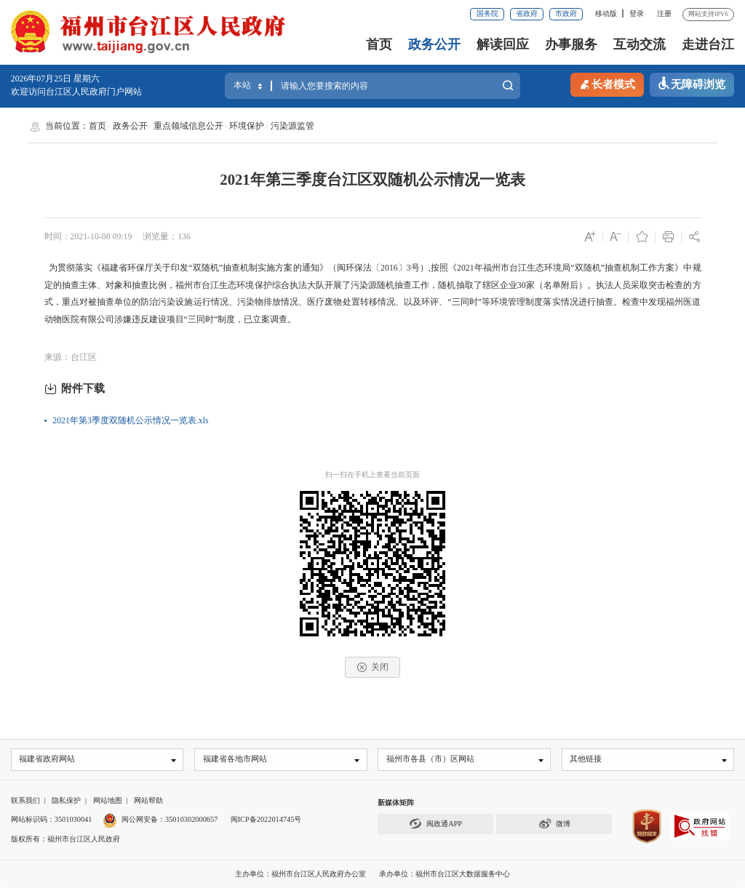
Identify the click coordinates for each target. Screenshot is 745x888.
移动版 (606, 13)
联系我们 (25, 800)
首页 (379, 44)
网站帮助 (148, 800)
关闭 (372, 667)
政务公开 (434, 44)
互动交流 (639, 44)
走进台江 (708, 44)
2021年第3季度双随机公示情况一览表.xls (130, 420)
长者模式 (606, 83)
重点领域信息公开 (188, 126)
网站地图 (107, 800)
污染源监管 (292, 126)
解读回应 (503, 44)
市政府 (566, 13)
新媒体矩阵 (396, 803)
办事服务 (571, 44)
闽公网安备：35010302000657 (169, 820)
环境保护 (246, 126)
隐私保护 (66, 800)
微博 (554, 824)
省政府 (527, 13)
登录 (636, 13)
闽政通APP (435, 824)
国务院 (487, 13)
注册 (664, 13)
